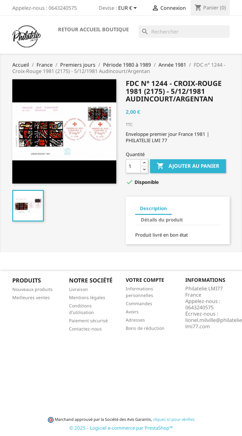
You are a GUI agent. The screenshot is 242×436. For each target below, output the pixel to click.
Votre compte (145, 279)
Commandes (139, 303)
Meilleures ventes (31, 297)
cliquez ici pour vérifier (173, 419)
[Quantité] (133, 166)
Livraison (78, 289)
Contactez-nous (85, 329)
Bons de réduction (145, 328)
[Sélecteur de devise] (128, 8)
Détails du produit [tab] (162, 219)
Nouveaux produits (32, 289)
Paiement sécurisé (88, 321)
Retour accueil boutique (93, 29)
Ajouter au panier (188, 166)
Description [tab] (153, 208)
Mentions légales (87, 297)
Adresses (135, 320)
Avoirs (132, 312)
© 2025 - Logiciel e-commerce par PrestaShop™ (121, 428)
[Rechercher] (184, 31)
